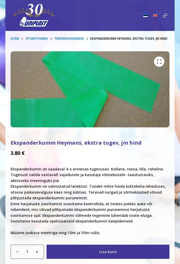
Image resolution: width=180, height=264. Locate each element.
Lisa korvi (108, 251)
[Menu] (165, 15)
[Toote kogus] (27, 252)
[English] (155, 15)
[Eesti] (145, 15)
